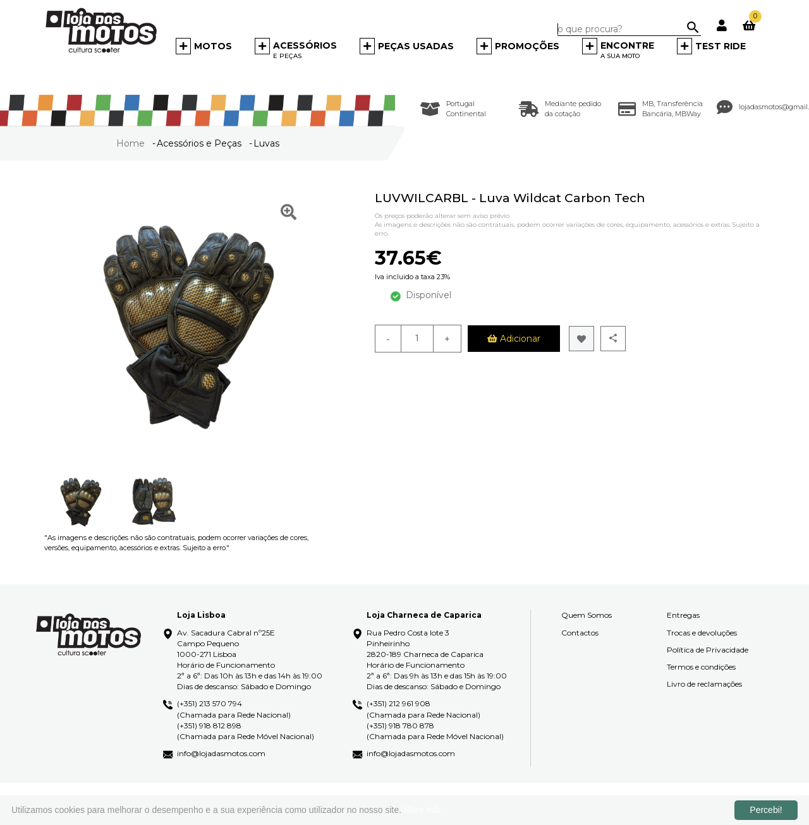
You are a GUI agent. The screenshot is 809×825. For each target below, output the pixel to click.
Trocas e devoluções (702, 632)
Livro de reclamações (704, 684)
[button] (203, 49)
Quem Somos (586, 615)
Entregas (683, 615)
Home (131, 143)
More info (422, 810)
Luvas (266, 143)
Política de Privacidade (707, 649)
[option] (80, 501)
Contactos (580, 632)
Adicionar (513, 338)
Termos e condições (701, 666)
